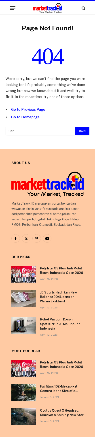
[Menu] (12, 8)
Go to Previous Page (28, 109)
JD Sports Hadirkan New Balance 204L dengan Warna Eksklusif (58, 297)
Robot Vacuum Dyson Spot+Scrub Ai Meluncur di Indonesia (60, 324)
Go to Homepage (25, 117)
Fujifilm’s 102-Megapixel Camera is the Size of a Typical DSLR (58, 391)
